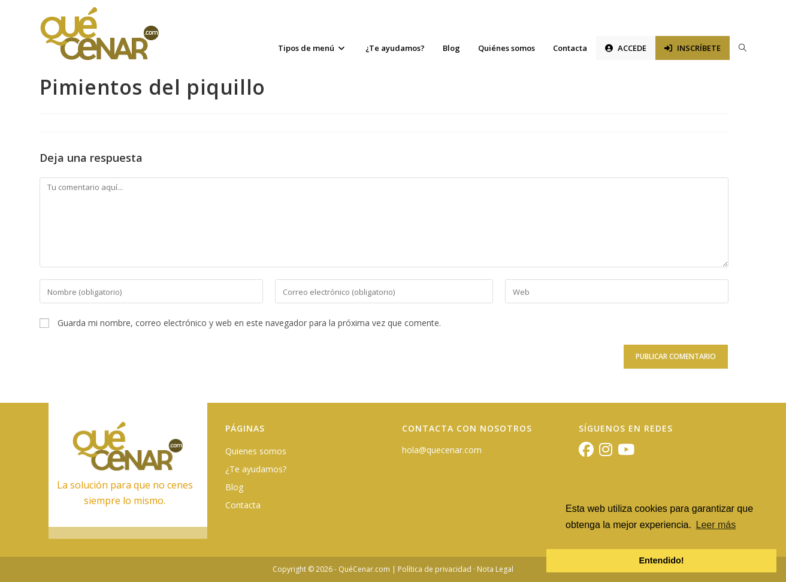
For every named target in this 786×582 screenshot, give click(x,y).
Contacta (243, 505)
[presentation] (122, 365)
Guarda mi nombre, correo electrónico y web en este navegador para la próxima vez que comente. (249, 322)
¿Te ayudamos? (255, 469)
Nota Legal (495, 569)
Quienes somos (255, 451)
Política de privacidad (434, 569)
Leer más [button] (716, 525)
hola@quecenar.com (442, 450)
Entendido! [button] (661, 560)
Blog (234, 487)
